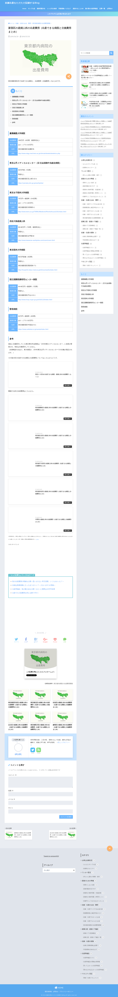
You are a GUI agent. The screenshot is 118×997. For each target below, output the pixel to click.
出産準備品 (86, 244)
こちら (37, 539)
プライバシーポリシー (66, 991)
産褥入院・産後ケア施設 (91, 222)
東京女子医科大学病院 (19, 104)
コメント (12, 775)
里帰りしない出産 (90, 183)
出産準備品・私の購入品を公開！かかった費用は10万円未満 (33, 589)
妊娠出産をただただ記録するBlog (22, 2)
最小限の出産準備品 (91, 8)
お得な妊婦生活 (88, 160)
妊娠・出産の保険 (89, 233)
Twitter (32, 753)
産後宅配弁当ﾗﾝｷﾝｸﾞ (90, 186)
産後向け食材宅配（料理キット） (94, 193)
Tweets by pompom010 (51, 856)
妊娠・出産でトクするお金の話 (94, 204)
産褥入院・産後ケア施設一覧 (93, 229)
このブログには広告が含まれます (59, 14)
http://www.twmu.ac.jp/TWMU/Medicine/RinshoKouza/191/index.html (42, 212)
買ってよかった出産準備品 (92, 254)
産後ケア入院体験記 (90, 225)
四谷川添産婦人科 (18, 107)
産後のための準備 (89, 179)
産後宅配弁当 (41, 8)
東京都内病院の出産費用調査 (63, 683)
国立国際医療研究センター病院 (22, 115)
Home (24, 8)
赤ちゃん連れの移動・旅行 (92, 175)
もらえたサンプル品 (90, 164)
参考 (13, 122)
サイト (10, 808)
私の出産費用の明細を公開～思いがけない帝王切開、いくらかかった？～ (38, 581)
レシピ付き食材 (52, 8)
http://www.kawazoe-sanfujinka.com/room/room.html (36, 240)
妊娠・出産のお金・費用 (91, 200)
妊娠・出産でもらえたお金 (92, 214)
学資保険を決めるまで (91, 240)
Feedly (38, 753)
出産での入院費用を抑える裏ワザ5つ (25, 593)
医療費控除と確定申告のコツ (93, 207)
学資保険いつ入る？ (65, 8)
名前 (10, 791)
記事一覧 (102, 8)
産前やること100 (78, 8)
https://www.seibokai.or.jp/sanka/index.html (33, 329)
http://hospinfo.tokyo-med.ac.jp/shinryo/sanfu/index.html (37, 270)
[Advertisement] (40, 559)
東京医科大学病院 (18, 111)
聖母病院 (15, 119)
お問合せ (109, 8)
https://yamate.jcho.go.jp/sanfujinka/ (30, 183)
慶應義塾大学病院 (18, 96)
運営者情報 (48, 991)
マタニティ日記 (88, 262)
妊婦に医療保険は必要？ (92, 236)
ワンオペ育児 (87, 171)
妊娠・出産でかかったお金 (92, 211)
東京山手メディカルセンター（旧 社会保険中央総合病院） (31, 100)
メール (11, 799)
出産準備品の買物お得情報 (92, 251)
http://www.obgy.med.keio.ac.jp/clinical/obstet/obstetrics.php (39, 153)
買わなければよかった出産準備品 (94, 258)
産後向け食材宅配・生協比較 (93, 190)
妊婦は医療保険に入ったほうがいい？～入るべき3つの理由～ (34, 585)
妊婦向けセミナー (90, 168)
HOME (59, 988)
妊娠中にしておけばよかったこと (94, 196)
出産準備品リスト (90, 248)
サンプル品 (31, 8)
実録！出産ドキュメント (92, 265)
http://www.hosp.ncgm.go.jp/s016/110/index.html (35, 300)
